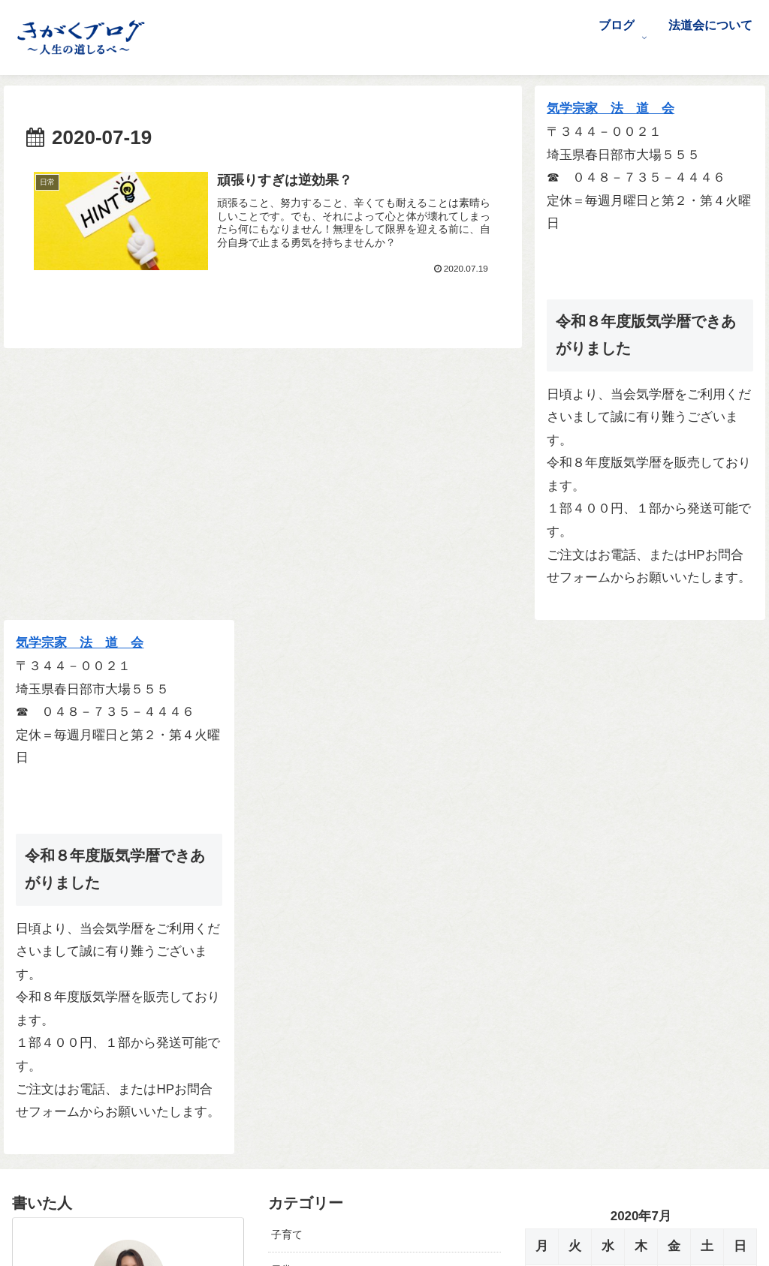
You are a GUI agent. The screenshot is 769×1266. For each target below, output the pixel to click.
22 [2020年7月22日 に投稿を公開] (608, 813)
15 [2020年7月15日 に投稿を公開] (608, 789)
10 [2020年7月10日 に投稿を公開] (674, 766)
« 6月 (540, 875)
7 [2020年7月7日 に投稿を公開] (574, 766)
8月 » (581, 875)
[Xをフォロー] (118, 1141)
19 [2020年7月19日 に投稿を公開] (740, 789)
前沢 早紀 (128, 814)
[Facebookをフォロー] (139, 1141)
